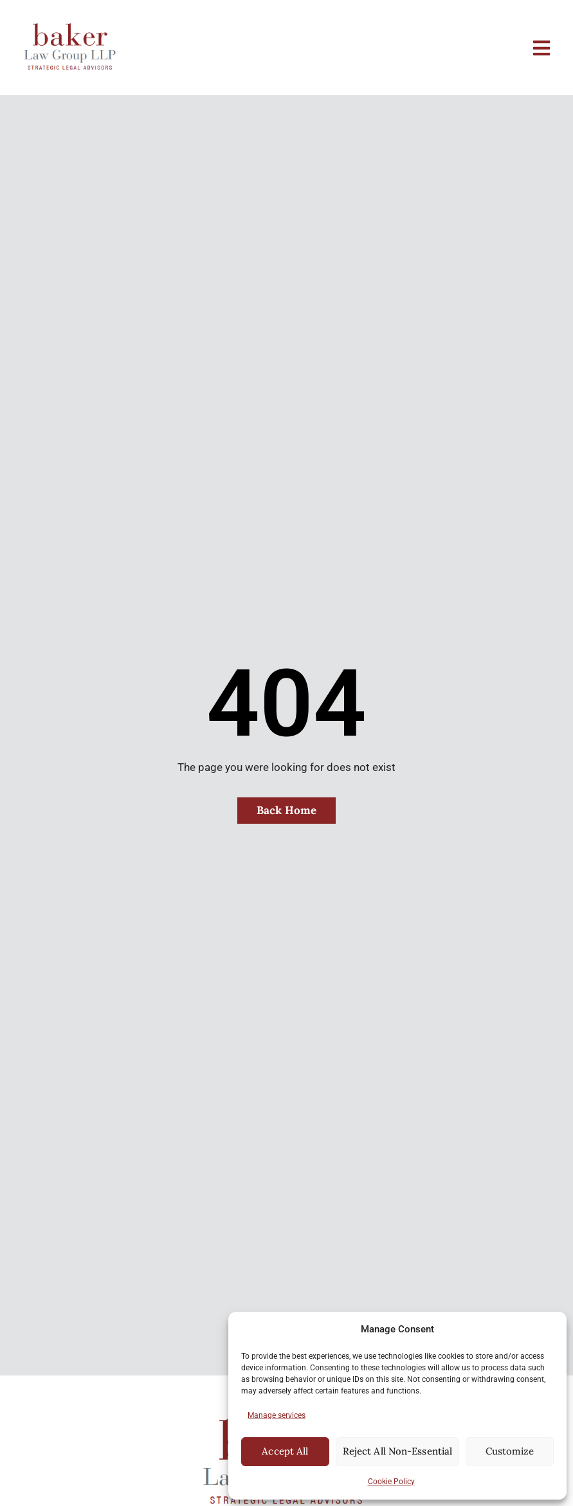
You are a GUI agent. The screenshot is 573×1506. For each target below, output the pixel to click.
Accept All (285, 1451)
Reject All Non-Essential (397, 1451)
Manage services (276, 1415)
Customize (510, 1451)
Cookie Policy (391, 1481)
